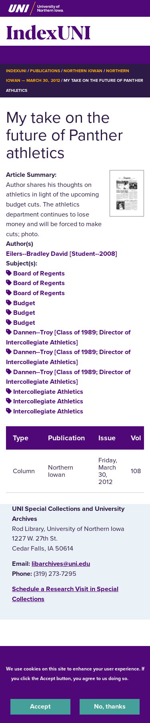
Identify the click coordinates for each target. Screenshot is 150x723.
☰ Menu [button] (20, 54)
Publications (45, 70)
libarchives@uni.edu (61, 564)
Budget (24, 303)
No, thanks (110, 707)
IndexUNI (48, 31)
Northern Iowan (83, 70)
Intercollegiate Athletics (48, 392)
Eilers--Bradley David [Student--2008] (61, 254)
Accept (40, 707)
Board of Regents (39, 273)
